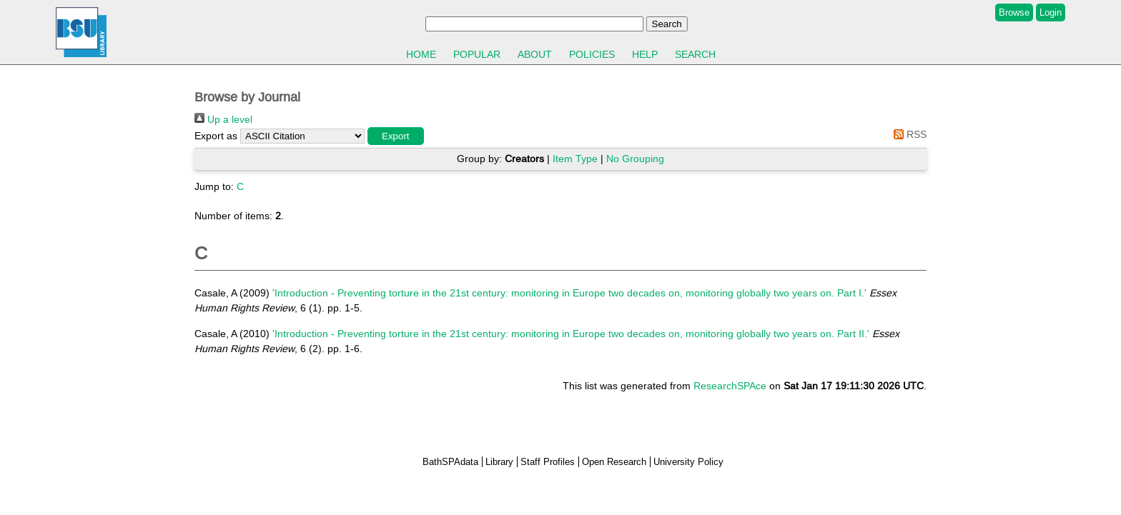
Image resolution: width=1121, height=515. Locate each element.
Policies (592, 54)
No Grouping (635, 158)
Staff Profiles (547, 461)
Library (499, 461)
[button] (395, 136)
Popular (476, 54)
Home (421, 54)
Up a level (223, 119)
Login (1050, 12)
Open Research (614, 461)
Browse (1014, 12)
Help (645, 54)
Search (695, 54)
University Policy (688, 461)
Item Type (575, 158)
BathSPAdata (450, 461)
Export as (215, 135)
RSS (908, 134)
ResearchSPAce (729, 385)
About (535, 54)
